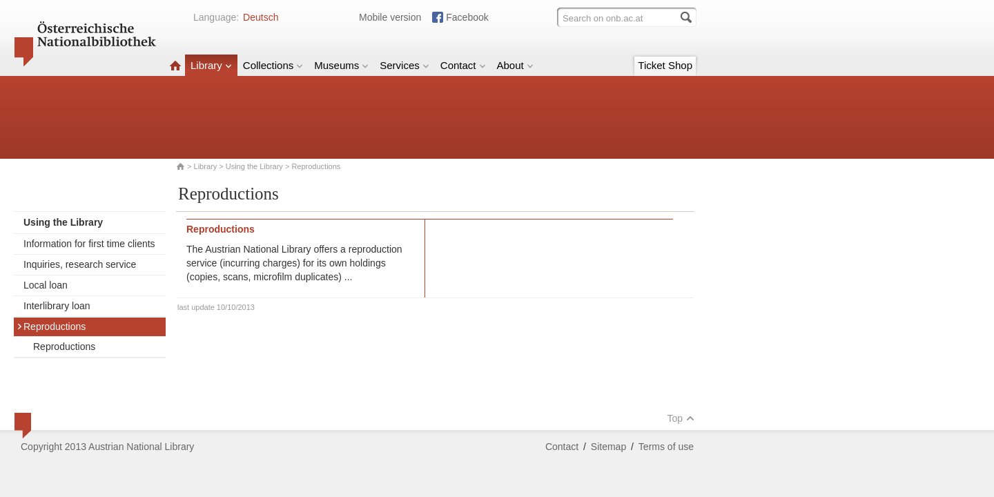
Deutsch (260, 17)
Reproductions (51, 326)
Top (680, 418)
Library (211, 65)
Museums (341, 65)
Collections (273, 65)
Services (404, 65)
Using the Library (254, 166)
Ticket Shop (665, 65)
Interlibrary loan (56, 305)
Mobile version (390, 17)
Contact (463, 65)
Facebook (467, 17)
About (515, 65)
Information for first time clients (89, 243)
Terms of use (666, 446)
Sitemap (608, 446)
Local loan (45, 285)
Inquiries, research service (79, 264)
